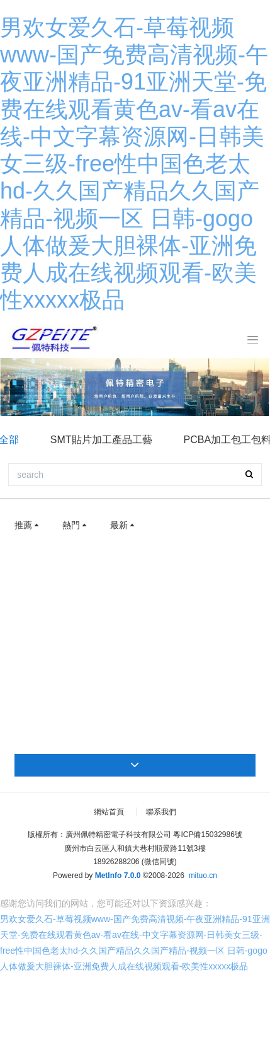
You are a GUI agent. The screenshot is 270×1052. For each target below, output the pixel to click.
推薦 (27, 525)
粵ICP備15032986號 (207, 834)
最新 (123, 525)
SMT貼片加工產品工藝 (101, 439)
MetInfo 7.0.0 (118, 875)
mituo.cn (203, 875)
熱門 (75, 525)
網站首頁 (109, 811)
